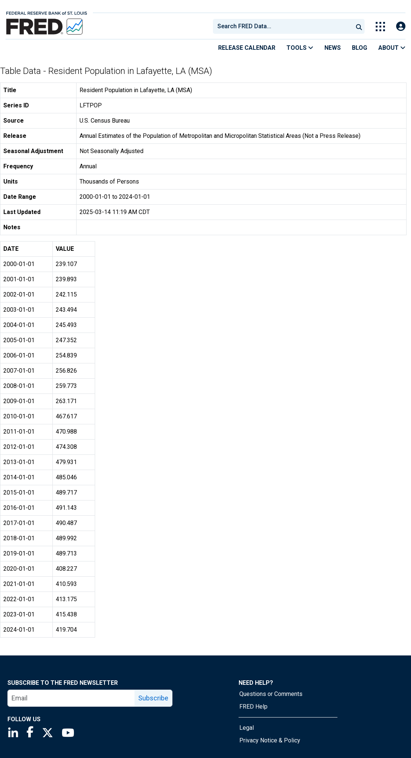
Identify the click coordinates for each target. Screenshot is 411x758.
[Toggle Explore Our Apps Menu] (380, 26)
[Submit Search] (359, 26)
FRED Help (253, 706)
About (391, 47)
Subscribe (153, 698)
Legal (246, 727)
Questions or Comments (270, 693)
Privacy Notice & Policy (269, 740)
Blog (359, 47)
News (332, 47)
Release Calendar (246, 47)
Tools (300, 47)
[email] (71, 698)
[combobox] (282, 26)
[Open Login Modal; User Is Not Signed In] (400, 26)
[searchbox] (284, 26)
